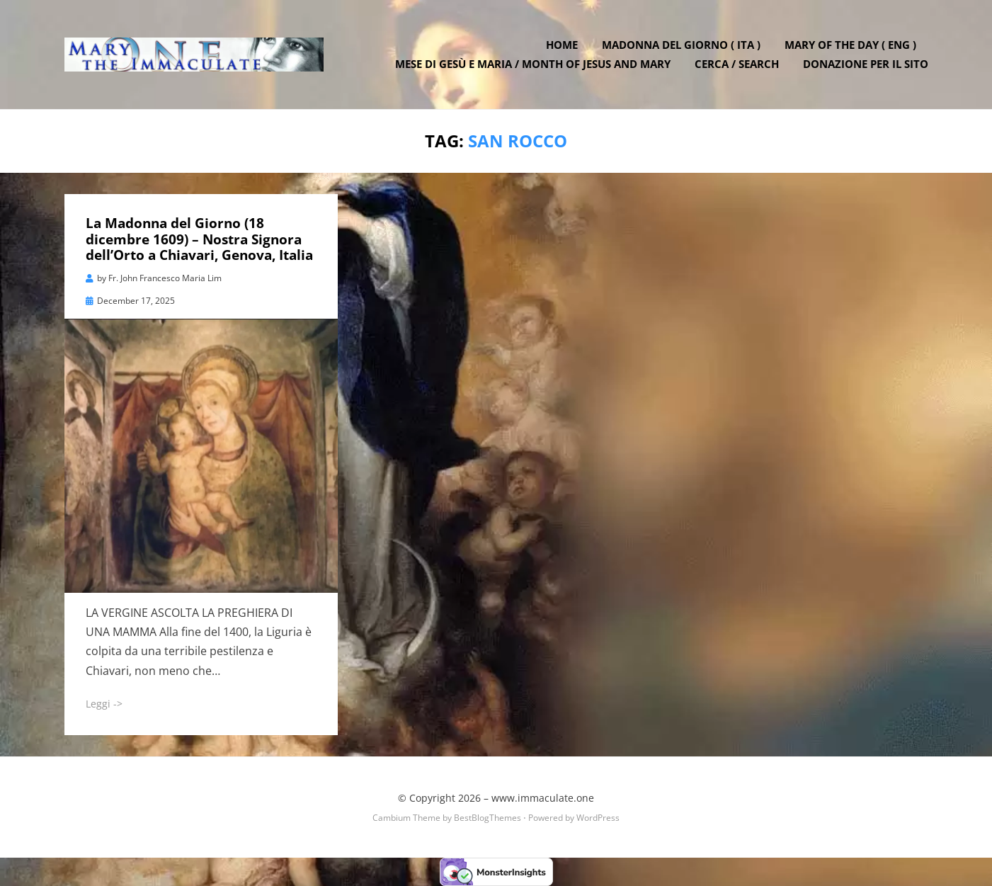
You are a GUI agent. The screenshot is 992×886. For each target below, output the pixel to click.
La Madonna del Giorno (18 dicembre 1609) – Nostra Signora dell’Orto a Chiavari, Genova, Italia (199, 239)
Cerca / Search (737, 64)
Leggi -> (104, 703)
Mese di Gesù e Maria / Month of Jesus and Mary (533, 64)
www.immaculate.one (542, 798)
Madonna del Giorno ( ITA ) (681, 45)
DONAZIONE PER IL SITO (865, 64)
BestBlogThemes (487, 818)
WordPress (598, 818)
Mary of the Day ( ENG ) (850, 45)
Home (562, 45)
